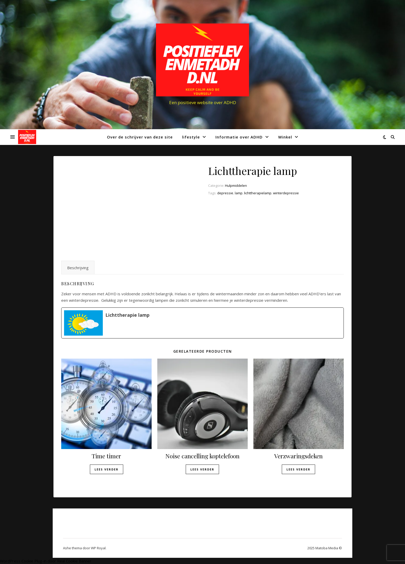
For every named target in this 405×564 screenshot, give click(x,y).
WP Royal (98, 548)
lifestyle (191, 137)
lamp (239, 193)
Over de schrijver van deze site (140, 137)
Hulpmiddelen (236, 185)
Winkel (285, 137)
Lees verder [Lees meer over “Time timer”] (107, 469)
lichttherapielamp (257, 193)
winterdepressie (286, 193)
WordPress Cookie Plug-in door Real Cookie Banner (45, 560)
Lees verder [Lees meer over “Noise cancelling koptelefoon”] (202, 469)
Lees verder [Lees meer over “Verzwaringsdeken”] (298, 469)
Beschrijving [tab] (78, 267)
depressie (225, 193)
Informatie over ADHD (239, 137)
